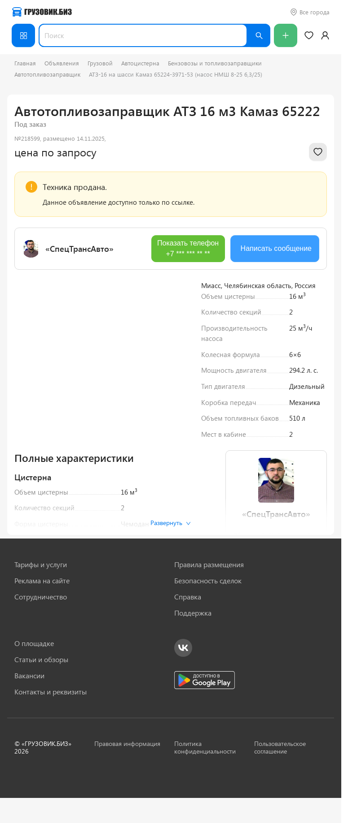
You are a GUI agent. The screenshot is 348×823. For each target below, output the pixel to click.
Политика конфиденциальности (205, 747)
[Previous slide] (28, 346)
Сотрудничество (40, 596)
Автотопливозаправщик (47, 74)
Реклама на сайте (42, 580)
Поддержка (192, 612)
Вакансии (29, 675)
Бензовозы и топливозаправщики (215, 63)
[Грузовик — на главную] (42, 12)
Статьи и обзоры (41, 659)
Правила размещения (209, 564)
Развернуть (170, 522)
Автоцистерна (140, 63)
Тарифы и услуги (40, 564)
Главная (25, 63)
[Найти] (258, 35)
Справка (187, 596)
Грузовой (100, 63)
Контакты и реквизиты (50, 691)
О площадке (34, 643)
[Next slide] (177, 346)
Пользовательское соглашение (280, 747)
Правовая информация (127, 743)
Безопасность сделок (208, 580)
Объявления (61, 63)
